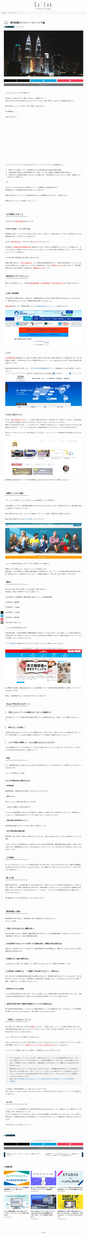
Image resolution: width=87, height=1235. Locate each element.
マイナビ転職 (9, 643)
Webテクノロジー (10, 26)
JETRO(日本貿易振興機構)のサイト (42, 368)
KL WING (29, 519)
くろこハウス (49, 432)
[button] (17, 80)
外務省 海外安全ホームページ (45, 306)
